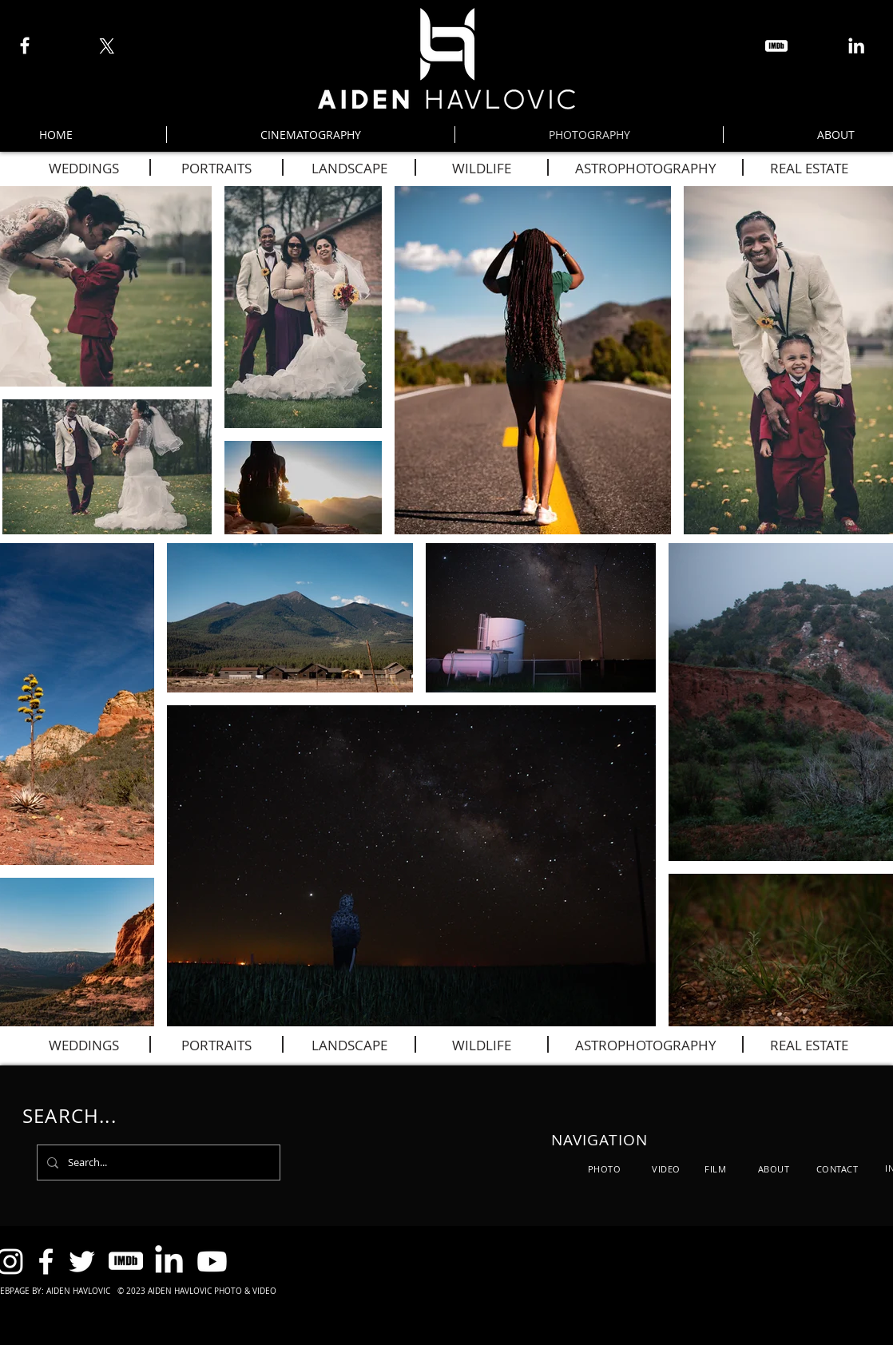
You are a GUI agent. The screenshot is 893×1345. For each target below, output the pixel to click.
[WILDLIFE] (481, 168)
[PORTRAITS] (216, 168)
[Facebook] (25, 45)
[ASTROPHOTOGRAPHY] (645, 168)
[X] (106, 46)
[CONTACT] (837, 1168)
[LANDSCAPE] (349, 168)
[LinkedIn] (856, 45)
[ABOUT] (774, 1168)
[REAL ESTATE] (809, 168)
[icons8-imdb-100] (776, 46)
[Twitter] (82, 1261)
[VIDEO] (666, 1168)
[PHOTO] (604, 1168)
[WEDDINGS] (84, 168)
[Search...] (157, 1162)
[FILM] (715, 1168)
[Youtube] (212, 1261)
